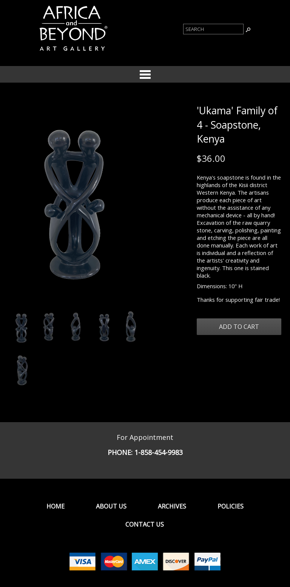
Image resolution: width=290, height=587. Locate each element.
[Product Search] (213, 29)
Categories (145, 74)
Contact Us (144, 524)
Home (55, 506)
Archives (172, 506)
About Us (111, 506)
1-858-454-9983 (158, 452)
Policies (231, 506)
